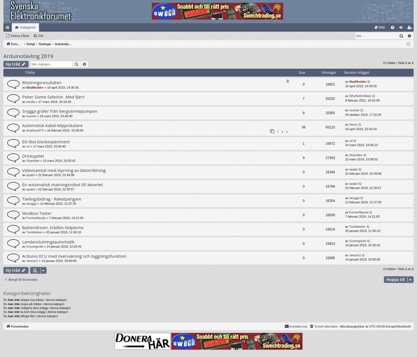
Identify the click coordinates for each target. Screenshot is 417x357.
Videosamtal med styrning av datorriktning (64, 170)
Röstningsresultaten (41, 82)
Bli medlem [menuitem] (411, 29)
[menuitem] (379, 27)
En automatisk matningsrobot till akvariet (62, 184)
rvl (28, 146)
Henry (353, 124)
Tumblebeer (34, 232)
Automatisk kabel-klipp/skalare (52, 125)
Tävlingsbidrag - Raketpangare (51, 199)
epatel (30, 175)
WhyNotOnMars (360, 96)
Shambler (33, 160)
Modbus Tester (37, 213)
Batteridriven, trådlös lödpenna (52, 227)
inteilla (30, 101)
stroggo (31, 203)
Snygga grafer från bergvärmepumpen (59, 111)
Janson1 (32, 260)
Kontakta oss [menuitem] (296, 326)
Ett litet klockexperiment (46, 141)
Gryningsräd (34, 246)
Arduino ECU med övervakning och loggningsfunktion (74, 256)
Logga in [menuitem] (402, 29)
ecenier (31, 116)
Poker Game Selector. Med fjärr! (53, 97)
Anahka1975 (35, 130)
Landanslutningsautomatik (48, 242)
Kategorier (28, 27)
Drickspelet (33, 156)
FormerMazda (35, 218)
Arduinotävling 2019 (28, 56)
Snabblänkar (9, 29)
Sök (40, 36)
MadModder (35, 87)
